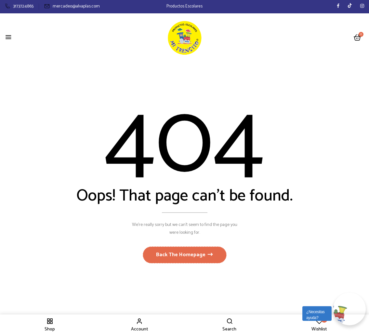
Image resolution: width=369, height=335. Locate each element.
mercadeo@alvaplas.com (72, 6)
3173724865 (19, 6)
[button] (357, 38)
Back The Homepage (181, 254)
